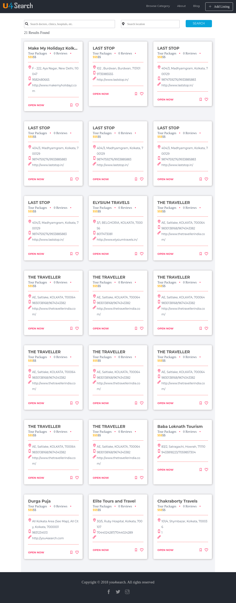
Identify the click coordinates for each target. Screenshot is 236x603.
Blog (196, 6)
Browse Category (158, 6)
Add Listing (219, 6)
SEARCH (199, 23)
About (181, 6)
